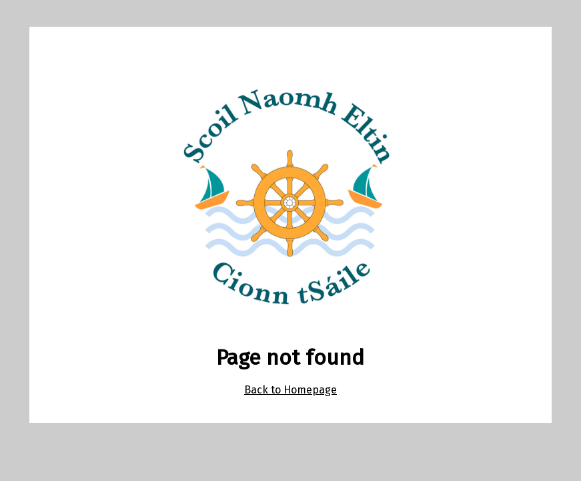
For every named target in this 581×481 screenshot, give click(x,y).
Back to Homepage (290, 389)
